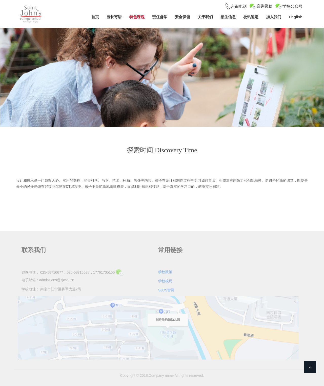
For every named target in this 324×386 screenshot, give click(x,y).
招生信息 (228, 17)
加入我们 (273, 17)
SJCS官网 (166, 289)
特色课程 (137, 17)
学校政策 (165, 271)
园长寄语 (114, 17)
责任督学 (159, 17)
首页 (95, 17)
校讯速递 (250, 17)
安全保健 (182, 17)
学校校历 (165, 280)
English (295, 17)
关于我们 (205, 17)
